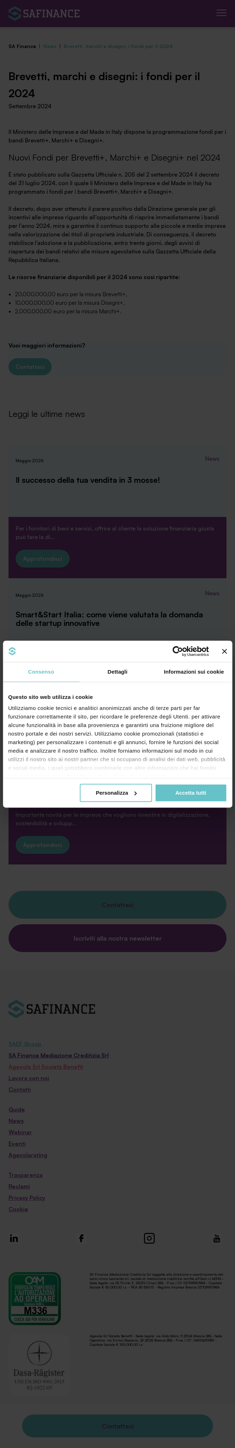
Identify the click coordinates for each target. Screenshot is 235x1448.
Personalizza (116, 793)
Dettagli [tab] (118, 672)
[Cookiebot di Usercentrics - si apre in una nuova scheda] (177, 651)
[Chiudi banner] (224, 651)
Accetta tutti (190, 793)
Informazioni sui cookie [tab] (194, 672)
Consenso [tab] (41, 672)
